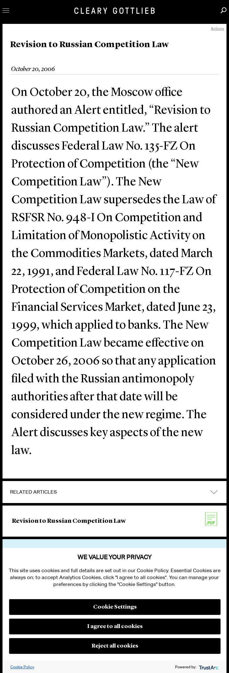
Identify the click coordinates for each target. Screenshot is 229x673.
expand (214, 492)
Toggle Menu (6, 10)
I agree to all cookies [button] (115, 626)
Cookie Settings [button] (115, 607)
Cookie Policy (22, 667)
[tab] (114, 492)
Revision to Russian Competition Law (69, 521)
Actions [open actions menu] (217, 28)
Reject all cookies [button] (115, 646)
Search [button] (223, 10)
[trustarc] (208, 667)
